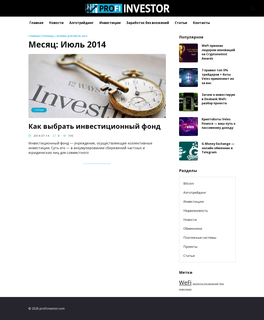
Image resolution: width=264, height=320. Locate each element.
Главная (36, 23)
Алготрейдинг (81, 23)
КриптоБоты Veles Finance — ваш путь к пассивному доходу (219, 123)
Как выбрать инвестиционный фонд (94, 126)
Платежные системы (199, 237)
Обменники (192, 228)
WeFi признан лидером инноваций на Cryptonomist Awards (218, 52)
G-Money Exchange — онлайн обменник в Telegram (218, 148)
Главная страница (41, 36)
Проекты (190, 246)
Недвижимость (195, 210)
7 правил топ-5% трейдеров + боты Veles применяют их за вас (218, 76)
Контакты (201, 23)
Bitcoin (188, 183)
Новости (56, 23)
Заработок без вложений (147, 23)
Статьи (181, 23)
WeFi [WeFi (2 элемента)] (185, 282)
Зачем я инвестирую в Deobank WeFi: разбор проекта (218, 99)
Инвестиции (110, 23)
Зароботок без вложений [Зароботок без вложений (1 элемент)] (205, 283)
